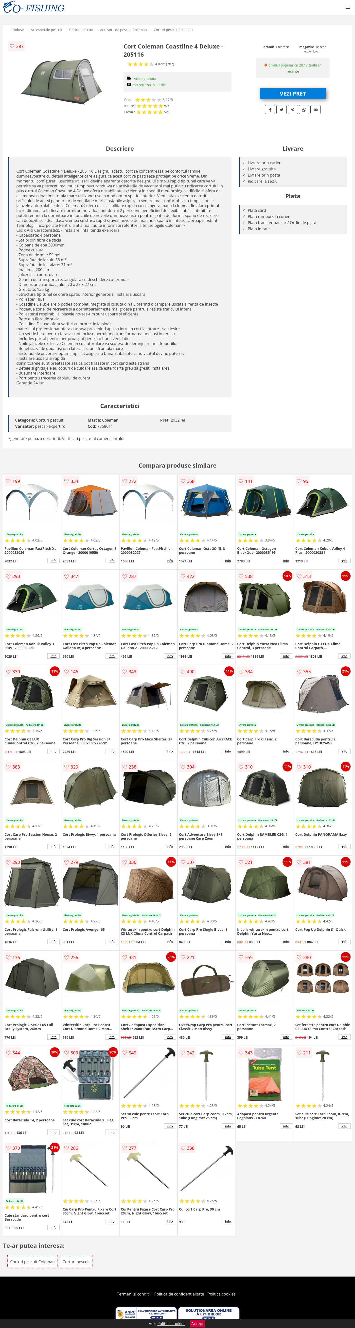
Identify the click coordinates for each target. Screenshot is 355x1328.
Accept (197, 1323)
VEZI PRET (293, 93)
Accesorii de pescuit (46, 29)
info (53, 560)
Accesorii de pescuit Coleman (123, 29)
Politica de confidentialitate (179, 1294)
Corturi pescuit (81, 29)
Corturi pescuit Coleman (173, 29)
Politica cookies (222, 1294)
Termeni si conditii (134, 1294)
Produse (17, 29)
